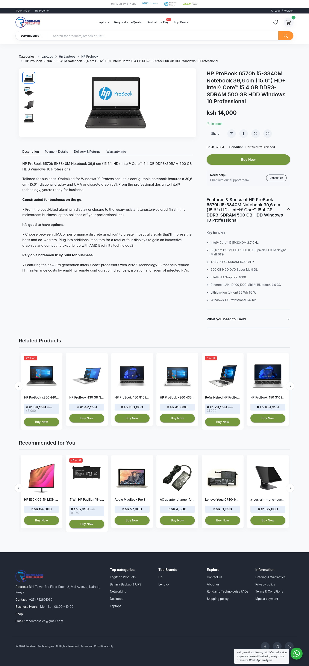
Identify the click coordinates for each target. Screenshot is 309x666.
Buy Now (248, 159)
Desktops (116, 598)
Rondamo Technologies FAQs (227, 591)
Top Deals (181, 22)
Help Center (42, 10)
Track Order (22, 10)
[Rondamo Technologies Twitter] (289, 646)
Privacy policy (265, 584)
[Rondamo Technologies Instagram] (277, 646)
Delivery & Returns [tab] (87, 151)
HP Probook (89, 56)
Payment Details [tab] (56, 151)
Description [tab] (30, 151)
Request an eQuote (127, 22)
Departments (32, 35)
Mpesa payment (266, 598)
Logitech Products (123, 577)
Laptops (103, 22)
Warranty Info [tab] (116, 151)
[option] (41, 391)
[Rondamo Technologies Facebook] (265, 646)
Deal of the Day (158, 21)
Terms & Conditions (269, 591)
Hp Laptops (67, 56)
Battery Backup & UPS (125, 584)
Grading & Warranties (270, 577)
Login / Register (282, 10)
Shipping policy (218, 598)
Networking (118, 591)
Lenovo (163, 584)
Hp (160, 577)
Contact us (276, 177)
